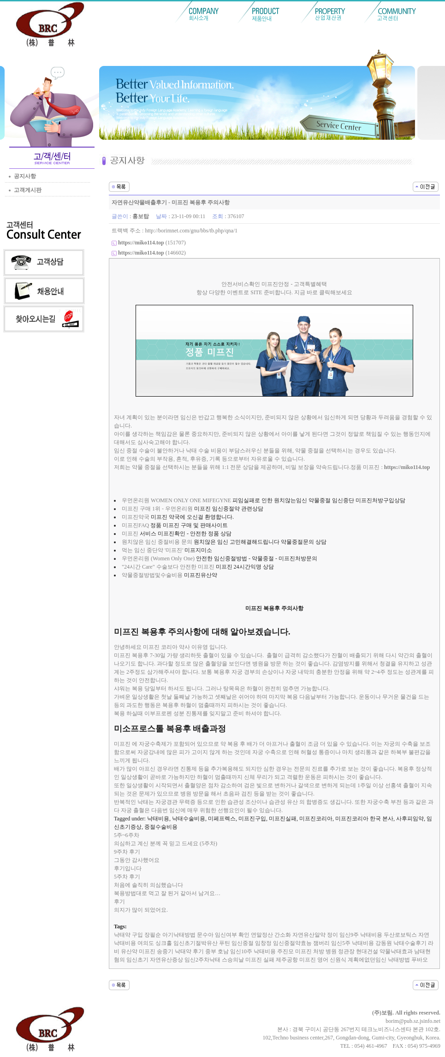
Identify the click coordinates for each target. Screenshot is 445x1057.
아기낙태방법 (179, 935)
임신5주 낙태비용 (352, 943)
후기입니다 (128, 868)
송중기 (165, 951)
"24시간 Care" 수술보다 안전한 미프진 (168, 567)
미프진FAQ (135, 525)
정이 (332, 935)
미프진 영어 (313, 959)
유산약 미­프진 (138, 951)
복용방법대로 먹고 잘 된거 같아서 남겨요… (167, 893)
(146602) (152, 252)
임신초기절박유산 (195, 943)
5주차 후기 (127, 876)
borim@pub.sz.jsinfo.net (413, 1021)
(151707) (152, 242)
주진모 (285, 951)
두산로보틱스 (400, 935)
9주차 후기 (127, 852)
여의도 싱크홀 (154, 943)
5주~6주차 (126, 835)
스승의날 (233, 959)
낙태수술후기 (410, 943)
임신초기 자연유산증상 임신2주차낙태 (173, 959)
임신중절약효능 (292, 943)
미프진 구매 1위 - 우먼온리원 (157, 508)
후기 (119, 901)
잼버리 (321, 943)
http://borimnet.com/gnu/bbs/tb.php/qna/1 (191, 230)
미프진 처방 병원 (316, 951)
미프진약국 (135, 517)
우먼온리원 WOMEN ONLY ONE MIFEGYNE (176, 500)
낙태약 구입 (128, 935)
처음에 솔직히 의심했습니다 (148, 885)
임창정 (263, 943)
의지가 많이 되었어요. (141, 910)
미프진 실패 (259, 959)
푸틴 (224, 943)
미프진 (130, 533)
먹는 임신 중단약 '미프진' (152, 550)
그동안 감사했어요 (137, 860)
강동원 (383, 943)
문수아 (205, 935)
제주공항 (287, 959)
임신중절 (242, 943)
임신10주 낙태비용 (253, 951)
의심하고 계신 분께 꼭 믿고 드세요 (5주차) (165, 843)
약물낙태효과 (396, 951)
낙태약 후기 (189, 951)
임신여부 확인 (232, 935)
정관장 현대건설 (358, 951)
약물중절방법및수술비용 (152, 575)
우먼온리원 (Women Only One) (158, 558)
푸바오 (419, 959)
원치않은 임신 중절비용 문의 (157, 542)
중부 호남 (217, 951)
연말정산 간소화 (271, 935)
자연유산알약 (309, 935)
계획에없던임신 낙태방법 (379, 959)
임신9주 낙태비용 (360, 935)
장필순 (152, 935)
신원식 (338, 959)
